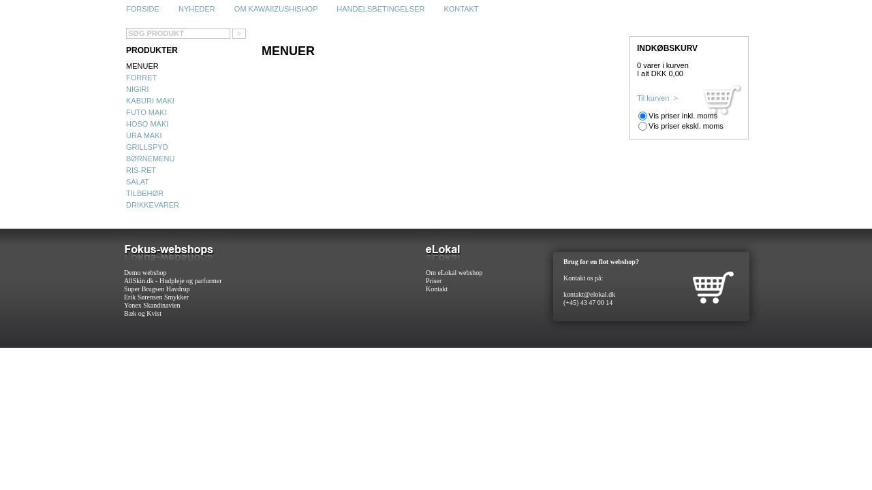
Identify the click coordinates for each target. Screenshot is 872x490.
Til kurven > (657, 98)
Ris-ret (141, 170)
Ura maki (144, 135)
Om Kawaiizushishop (275, 9)
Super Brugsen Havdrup (157, 289)
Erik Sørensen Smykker (156, 297)
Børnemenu (150, 158)
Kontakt (460, 9)
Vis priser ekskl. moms (686, 126)
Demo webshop (145, 272)
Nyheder (196, 9)
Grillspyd (147, 147)
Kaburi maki (150, 101)
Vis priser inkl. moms (683, 116)
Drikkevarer (152, 205)
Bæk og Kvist (142, 313)
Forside (142, 9)
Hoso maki (147, 124)
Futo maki (146, 112)
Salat (137, 182)
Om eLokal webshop (454, 272)
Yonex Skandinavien (152, 305)
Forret (141, 78)
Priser (433, 280)
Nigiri (137, 89)
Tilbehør (145, 193)
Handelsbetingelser (380, 9)
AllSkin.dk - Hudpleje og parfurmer (173, 280)
